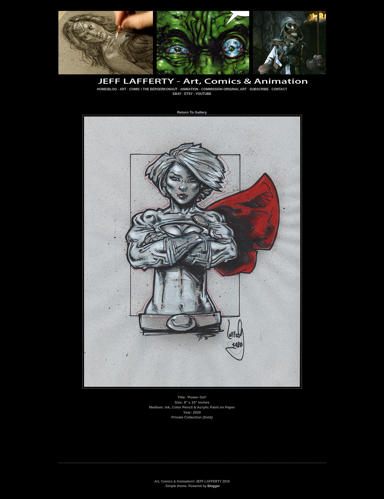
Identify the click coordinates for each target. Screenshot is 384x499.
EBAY (177, 94)
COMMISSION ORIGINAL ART (224, 89)
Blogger (214, 486)
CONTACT (279, 89)
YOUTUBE (203, 94)
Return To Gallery (192, 112)
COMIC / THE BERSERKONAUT (153, 89)
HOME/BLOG (107, 89)
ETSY (188, 94)
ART (123, 89)
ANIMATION (189, 89)
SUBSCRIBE (259, 89)
